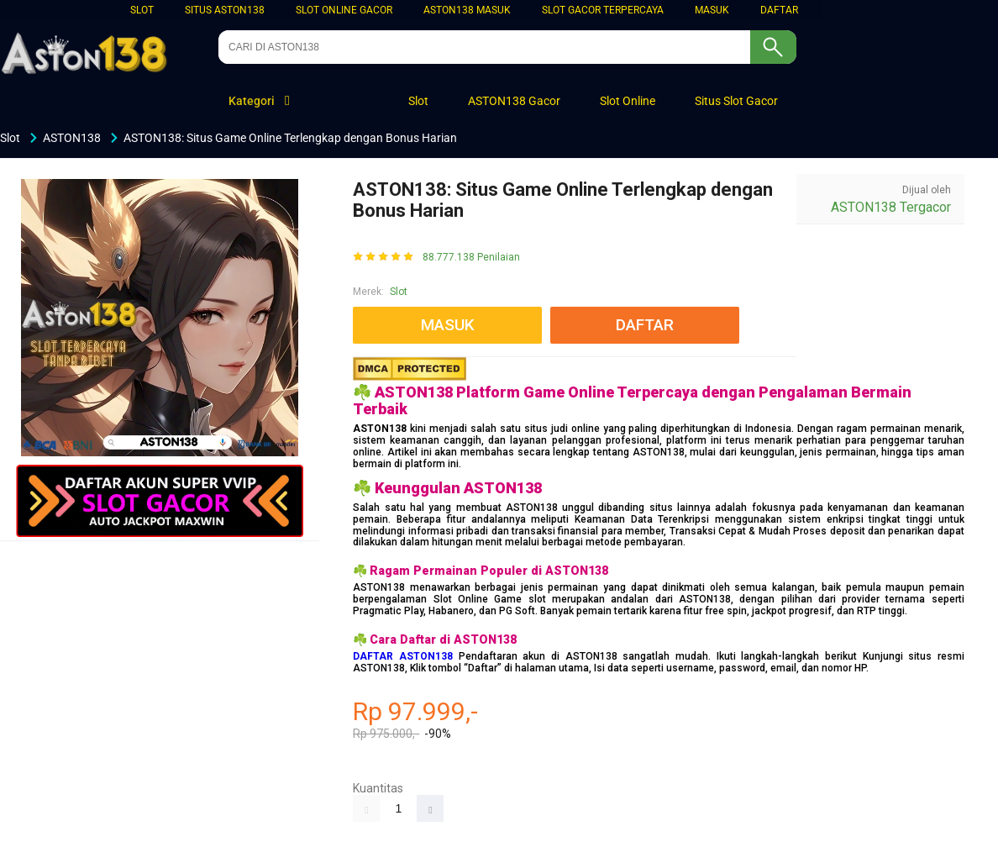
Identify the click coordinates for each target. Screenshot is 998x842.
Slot (142, 10)
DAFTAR (779, 10)
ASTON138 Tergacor (891, 207)
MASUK (712, 10)
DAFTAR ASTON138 (403, 656)
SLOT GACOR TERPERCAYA (603, 10)
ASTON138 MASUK (467, 10)
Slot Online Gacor (344, 10)
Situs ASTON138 (225, 10)
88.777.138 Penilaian (471, 257)
